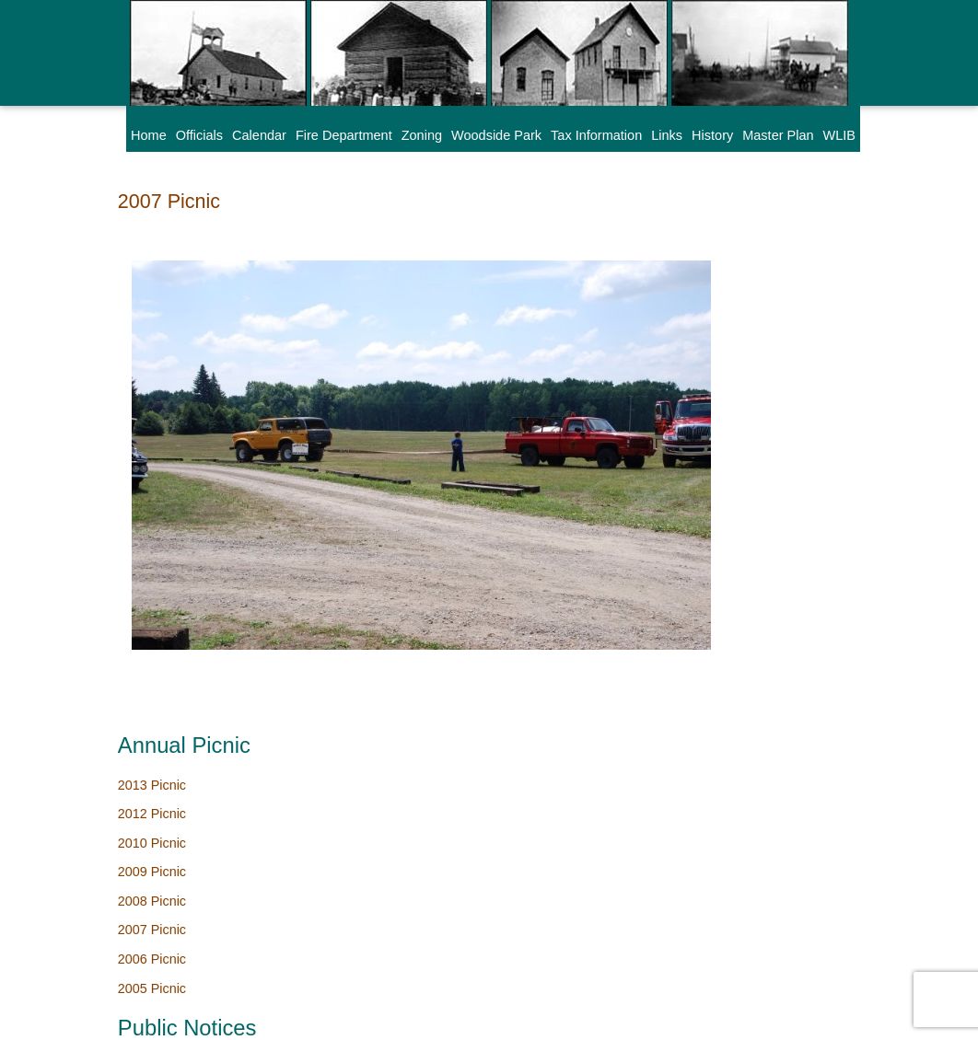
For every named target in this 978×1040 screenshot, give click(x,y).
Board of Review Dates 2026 (775, 620)
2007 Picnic (169, 201)
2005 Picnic (724, 442)
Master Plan (777, 135)
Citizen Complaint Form (760, 826)
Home (149, 135)
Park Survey (726, 885)
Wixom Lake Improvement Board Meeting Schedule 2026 (767, 571)
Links (666, 135)
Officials (199, 135)
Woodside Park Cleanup (761, 521)
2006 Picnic (724, 413)
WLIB (839, 135)
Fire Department (344, 135)
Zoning (422, 135)
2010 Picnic (724, 296)
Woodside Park (496, 135)
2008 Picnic (724, 354)
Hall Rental (722, 748)
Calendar (259, 135)
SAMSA (347, 1017)
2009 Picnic (724, 325)
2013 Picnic (724, 237)
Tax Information (596, 135)
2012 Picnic (724, 267)
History (712, 135)
